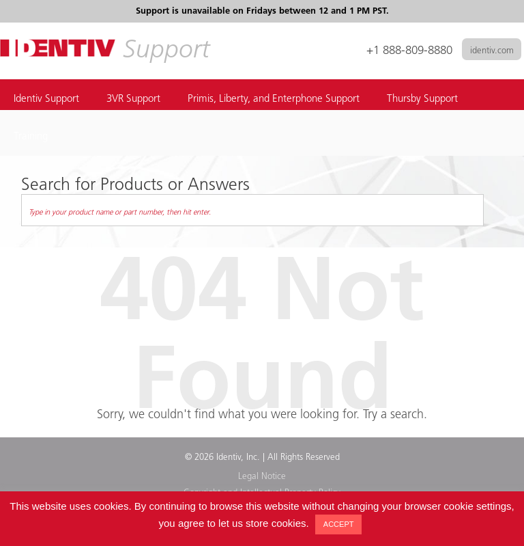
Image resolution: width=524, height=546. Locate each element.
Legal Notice (262, 476)
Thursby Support (422, 99)
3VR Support (133, 99)
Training (31, 137)
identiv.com (492, 50)
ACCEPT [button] (338, 524)
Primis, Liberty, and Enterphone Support (274, 99)
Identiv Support (46, 99)
